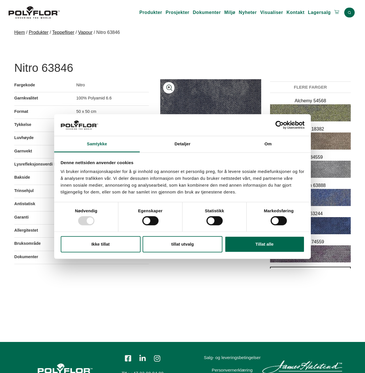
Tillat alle (265, 244)
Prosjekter (177, 12)
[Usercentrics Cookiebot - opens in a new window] (280, 125)
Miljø (229, 12)
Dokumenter (207, 12)
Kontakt (296, 12)
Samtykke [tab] (97, 143)
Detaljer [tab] (182, 143)
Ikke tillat (100, 244)
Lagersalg (319, 12)
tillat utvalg (182, 244)
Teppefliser (63, 32)
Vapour (85, 32)
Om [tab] (267, 143)
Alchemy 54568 (310, 100)
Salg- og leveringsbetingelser (233, 357)
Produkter (150, 12)
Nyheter (248, 12)
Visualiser (271, 12)
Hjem (19, 32)
